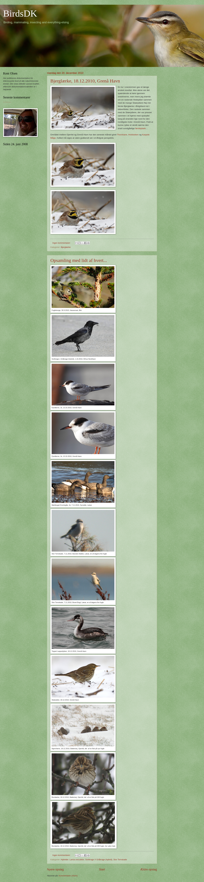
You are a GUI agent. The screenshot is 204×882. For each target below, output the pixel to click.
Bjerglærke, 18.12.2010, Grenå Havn (85, 80)
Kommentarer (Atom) (68, 875)
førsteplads (140, 128)
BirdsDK (20, 13)
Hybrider (64, 859)
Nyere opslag (55, 869)
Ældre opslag (148, 869)
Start (102, 869)
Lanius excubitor (77, 859)
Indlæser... (8, 102)
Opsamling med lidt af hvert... (78, 260)
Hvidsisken (133, 134)
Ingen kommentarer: (61, 243)
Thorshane (122, 134)
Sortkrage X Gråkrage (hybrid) (98, 859)
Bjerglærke (66, 247)
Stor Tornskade (120, 859)
